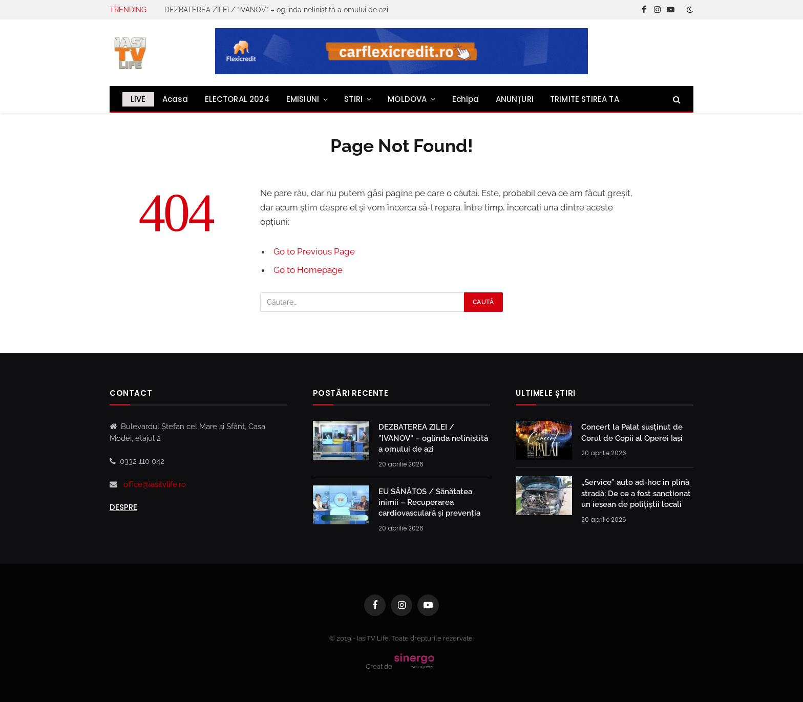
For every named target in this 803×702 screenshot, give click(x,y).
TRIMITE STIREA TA (584, 99)
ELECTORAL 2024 (237, 99)
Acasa (175, 99)
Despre (123, 507)
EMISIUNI (302, 99)
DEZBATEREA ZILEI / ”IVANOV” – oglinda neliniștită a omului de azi (276, 10)
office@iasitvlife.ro (154, 484)
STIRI (353, 99)
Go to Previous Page (314, 251)
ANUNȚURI (515, 99)
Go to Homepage (308, 270)
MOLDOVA (407, 99)
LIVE (138, 99)
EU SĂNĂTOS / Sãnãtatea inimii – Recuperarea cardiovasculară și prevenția (429, 502)
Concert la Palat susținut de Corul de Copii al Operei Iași (632, 432)
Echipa (465, 99)
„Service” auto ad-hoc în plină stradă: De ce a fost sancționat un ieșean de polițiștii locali (636, 493)
